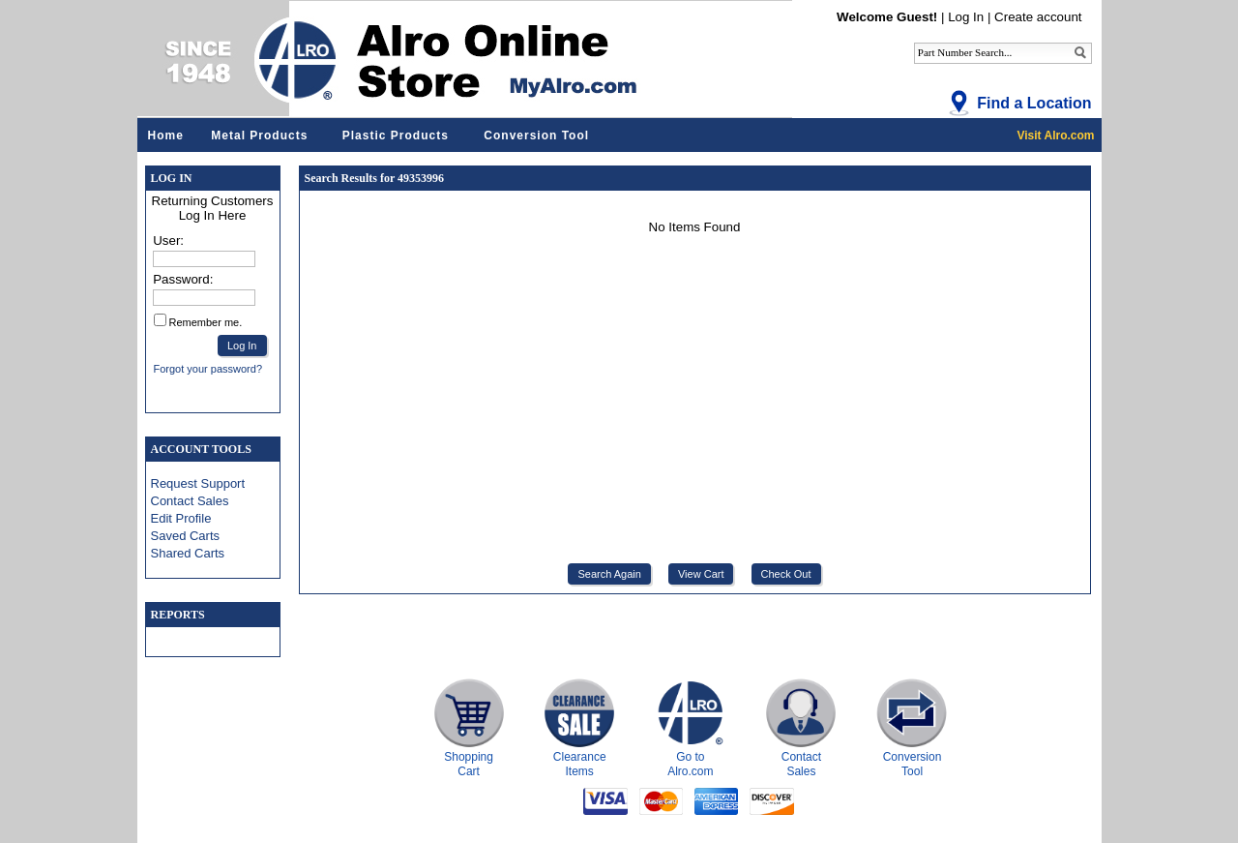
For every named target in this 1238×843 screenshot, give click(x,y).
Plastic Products (395, 135)
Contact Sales (190, 501)
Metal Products (259, 135)
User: (168, 240)
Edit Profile (181, 518)
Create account (1037, 17)
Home (166, 135)
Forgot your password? (208, 369)
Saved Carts (186, 535)
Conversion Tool (536, 135)
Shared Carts (188, 553)
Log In (966, 17)
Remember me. (206, 322)
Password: (183, 279)
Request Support (198, 483)
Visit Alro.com (1055, 135)
